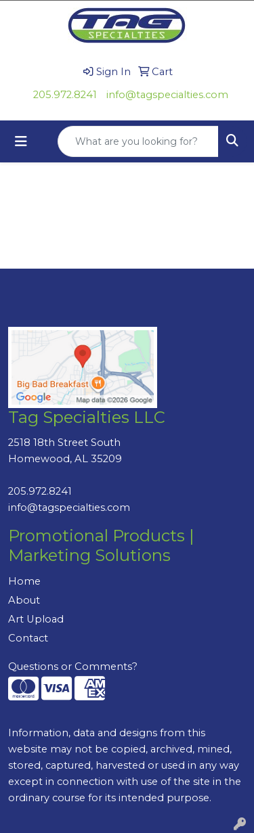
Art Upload (36, 619)
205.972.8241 (65, 95)
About (24, 600)
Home (24, 581)
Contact (28, 638)
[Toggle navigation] (21, 141)
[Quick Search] (138, 141)
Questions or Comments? (72, 666)
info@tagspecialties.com (167, 95)
